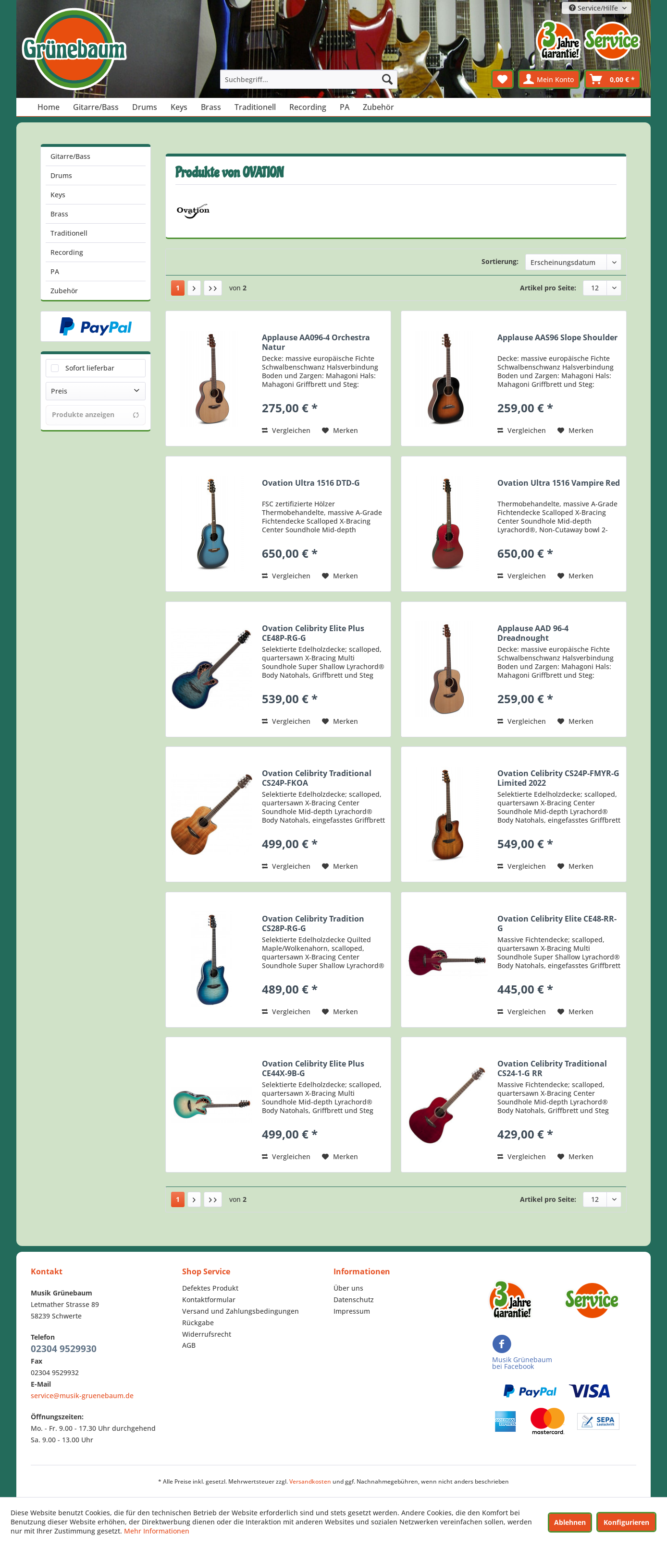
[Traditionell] (255, 107)
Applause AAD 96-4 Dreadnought (532, 633)
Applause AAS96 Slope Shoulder (557, 338)
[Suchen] (387, 79)
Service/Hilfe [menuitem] (594, 7)
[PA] (344, 107)
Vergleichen (286, 430)
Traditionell (68, 233)
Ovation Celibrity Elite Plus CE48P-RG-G (313, 633)
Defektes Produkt (210, 1288)
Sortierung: (500, 261)
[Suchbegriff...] (309, 79)
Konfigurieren (626, 1522)
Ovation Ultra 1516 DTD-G (311, 483)
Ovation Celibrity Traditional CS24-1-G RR (552, 1068)
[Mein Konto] (549, 79)
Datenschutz (354, 1299)
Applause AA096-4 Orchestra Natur (316, 342)
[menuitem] (309, 79)
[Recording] (308, 107)
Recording (66, 252)
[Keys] (179, 107)
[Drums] (144, 107)
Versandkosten (310, 1481)
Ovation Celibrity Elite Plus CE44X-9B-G (313, 1068)
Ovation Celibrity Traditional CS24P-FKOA (316, 778)
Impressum (352, 1311)
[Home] (48, 107)
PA (54, 271)
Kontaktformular (208, 1299)
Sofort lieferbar (89, 367)
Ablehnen (570, 1522)
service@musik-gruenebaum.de (82, 1395)
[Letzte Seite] (213, 288)
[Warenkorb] (612, 79)
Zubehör (64, 290)
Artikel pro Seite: (548, 287)
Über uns (348, 1288)
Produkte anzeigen (95, 414)
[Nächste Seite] (194, 288)
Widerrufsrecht (206, 1334)
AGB (189, 1345)
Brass (59, 213)
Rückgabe (198, 1322)
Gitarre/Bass (70, 156)
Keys (57, 194)
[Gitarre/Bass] (95, 107)
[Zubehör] (378, 107)
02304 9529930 (64, 1348)
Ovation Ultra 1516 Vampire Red (558, 483)
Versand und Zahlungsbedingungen (240, 1311)
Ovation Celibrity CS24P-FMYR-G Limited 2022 (558, 778)
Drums (61, 175)
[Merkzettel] (502, 79)
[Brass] (211, 107)
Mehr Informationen (156, 1530)
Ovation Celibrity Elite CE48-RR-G (557, 923)
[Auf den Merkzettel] (340, 430)
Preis (59, 390)
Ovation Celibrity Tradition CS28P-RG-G (313, 923)
